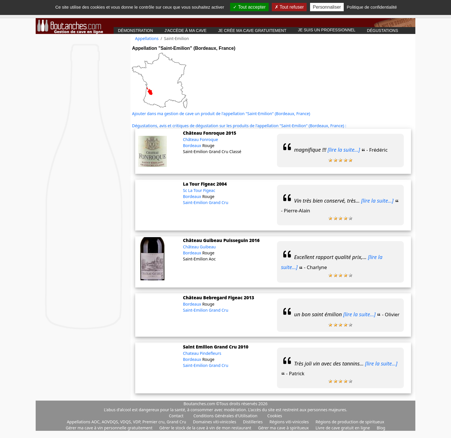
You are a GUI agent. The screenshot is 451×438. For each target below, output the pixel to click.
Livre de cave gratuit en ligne (343, 428)
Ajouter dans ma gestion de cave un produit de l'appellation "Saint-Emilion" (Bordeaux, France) (221, 113)
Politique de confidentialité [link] (372, 7)
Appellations (147, 38)
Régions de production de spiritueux (350, 421)
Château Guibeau (199, 247)
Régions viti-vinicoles (290, 421)
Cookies (274, 415)
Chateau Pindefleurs (202, 353)
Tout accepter (249, 7)
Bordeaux (192, 145)
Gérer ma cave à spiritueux (284, 428)
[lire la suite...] (344, 149)
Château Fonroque (200, 139)
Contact (176, 415)
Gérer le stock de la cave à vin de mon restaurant (205, 428)
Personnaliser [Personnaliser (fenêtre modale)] (327, 7)
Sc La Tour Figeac (199, 190)
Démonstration (135, 30)
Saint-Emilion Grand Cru (205, 202)
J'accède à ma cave (186, 30)
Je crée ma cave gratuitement (252, 30)
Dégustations (382, 30)
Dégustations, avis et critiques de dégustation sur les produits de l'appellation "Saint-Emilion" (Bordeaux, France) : (239, 125)
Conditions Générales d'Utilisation (225, 415)
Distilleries (253, 421)
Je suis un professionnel (327, 30)
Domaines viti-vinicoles (215, 421)
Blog (381, 428)
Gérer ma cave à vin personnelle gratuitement (110, 428)
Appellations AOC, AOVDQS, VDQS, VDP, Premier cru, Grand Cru (127, 421)
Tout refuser (289, 7)
